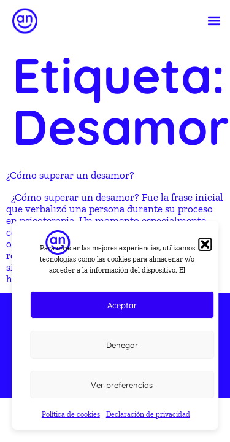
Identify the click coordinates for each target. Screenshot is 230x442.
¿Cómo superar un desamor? (70, 175)
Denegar (122, 345)
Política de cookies (71, 414)
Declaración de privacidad (148, 414)
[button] (214, 20)
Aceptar (122, 305)
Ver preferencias (122, 385)
